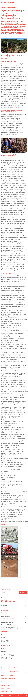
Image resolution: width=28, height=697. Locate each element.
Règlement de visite (7, 691)
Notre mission (4, 608)
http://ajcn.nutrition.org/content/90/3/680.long (14, 506)
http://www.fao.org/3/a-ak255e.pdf (11, 445)
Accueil (3, 7)
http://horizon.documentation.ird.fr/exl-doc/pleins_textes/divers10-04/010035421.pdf (12, 423)
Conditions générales (7, 675)
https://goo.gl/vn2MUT (13, 340)
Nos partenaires (5, 612)
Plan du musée (5, 688)
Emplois (3, 681)
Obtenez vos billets (14, 671)
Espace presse (5, 685)
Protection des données (8, 678)
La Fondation (4, 610)
